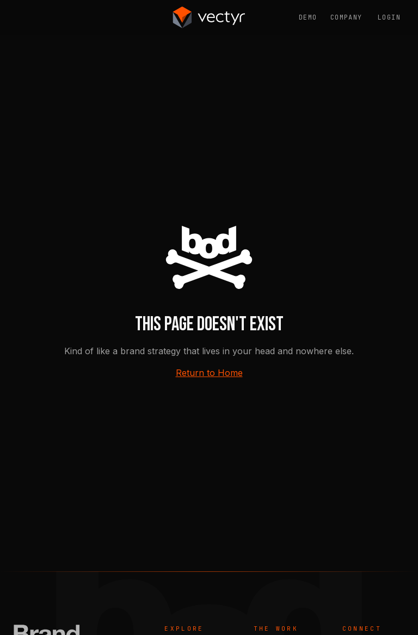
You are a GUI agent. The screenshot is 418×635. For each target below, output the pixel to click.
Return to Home (209, 372)
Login (389, 17)
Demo (308, 17)
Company (346, 17)
